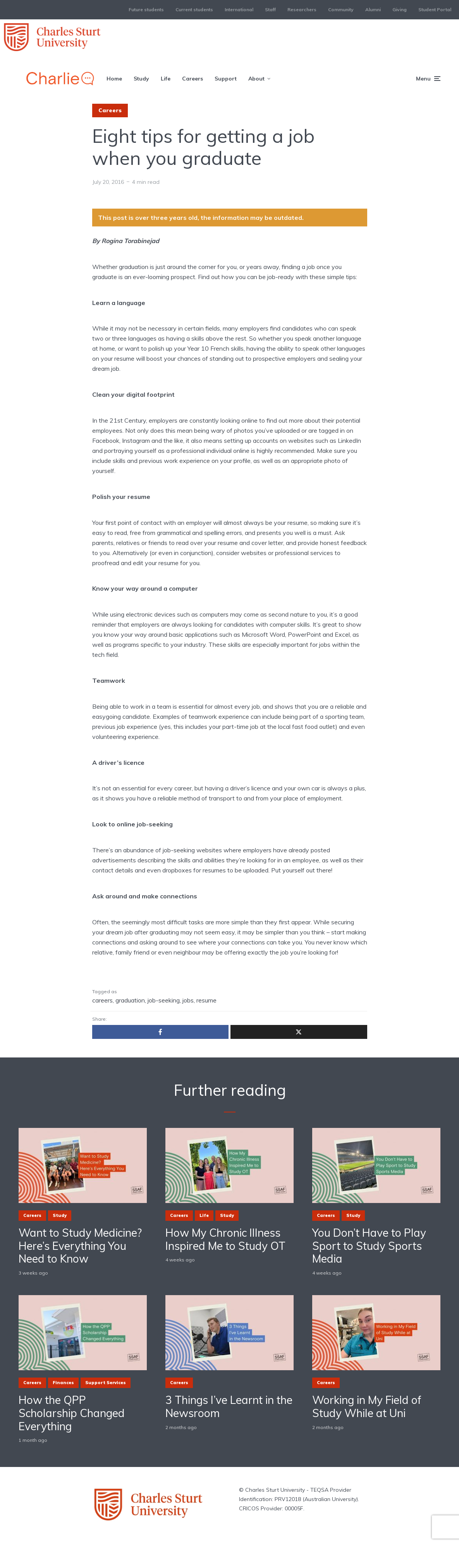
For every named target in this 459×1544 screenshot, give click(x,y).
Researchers (301, 9)
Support (226, 78)
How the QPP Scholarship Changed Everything (72, 1413)
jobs (188, 1000)
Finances (63, 1382)
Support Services (105, 1382)
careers (102, 1000)
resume (206, 1000)
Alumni (373, 9)
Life (165, 78)
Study (141, 78)
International (239, 9)
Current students (194, 9)
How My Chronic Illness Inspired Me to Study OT (225, 1239)
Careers (192, 78)
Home (114, 78)
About (256, 78)
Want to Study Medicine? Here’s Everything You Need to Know (80, 1245)
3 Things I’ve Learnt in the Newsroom (228, 1406)
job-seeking (164, 1000)
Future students (146, 9)
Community (341, 9)
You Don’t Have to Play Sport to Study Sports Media (369, 1245)
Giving (399, 9)
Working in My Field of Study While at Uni (366, 1406)
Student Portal (434, 9)
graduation (130, 1000)
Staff (270, 9)
